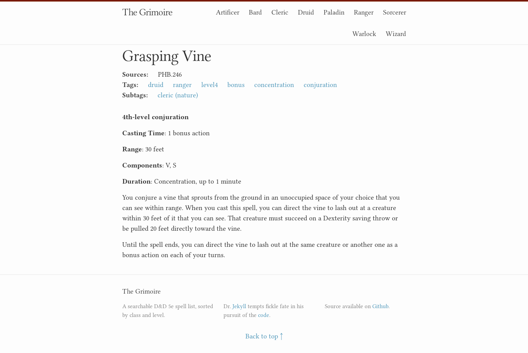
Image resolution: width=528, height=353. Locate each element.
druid (155, 85)
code (263, 315)
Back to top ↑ (264, 336)
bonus (236, 85)
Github (380, 306)
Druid (306, 12)
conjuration (320, 85)
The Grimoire (147, 12)
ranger (182, 85)
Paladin (334, 12)
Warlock (364, 34)
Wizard (396, 34)
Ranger (363, 12)
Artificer (227, 12)
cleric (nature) (178, 95)
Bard (255, 12)
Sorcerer (394, 12)
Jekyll (239, 306)
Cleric (279, 12)
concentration (274, 85)
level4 (209, 85)
